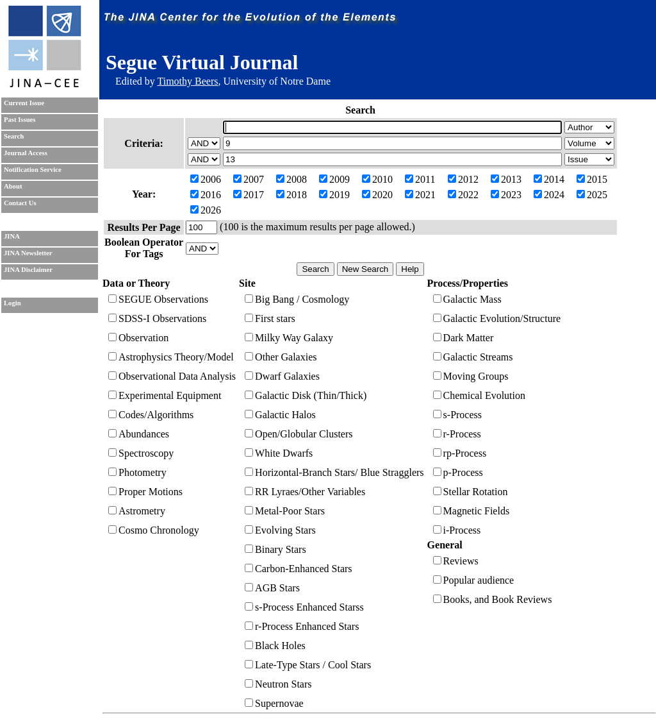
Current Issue (24, 102)
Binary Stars (275, 549)
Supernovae (274, 703)
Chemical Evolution (479, 395)
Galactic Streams (473, 356)
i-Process (457, 530)
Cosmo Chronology (153, 530)
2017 (248, 194)
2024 (549, 194)
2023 (506, 194)
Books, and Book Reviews (492, 599)
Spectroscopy (141, 453)
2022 (463, 194)
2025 (592, 194)
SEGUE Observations (158, 299)
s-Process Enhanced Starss (304, 607)
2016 (205, 194)
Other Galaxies (280, 356)
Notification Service (33, 169)
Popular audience (473, 580)
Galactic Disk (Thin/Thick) (305, 395)
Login (12, 303)
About (13, 186)
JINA (12, 236)
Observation (138, 337)
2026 (205, 210)
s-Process (457, 414)
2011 (420, 179)
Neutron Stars (278, 684)
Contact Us (20, 203)
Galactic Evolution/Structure (497, 318)
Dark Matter (463, 337)
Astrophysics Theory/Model (171, 356)
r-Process (457, 433)
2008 (291, 179)
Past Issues (19, 119)
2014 (549, 179)
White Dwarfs (279, 453)
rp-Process (460, 453)
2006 (205, 179)
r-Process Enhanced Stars (302, 626)
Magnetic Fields (471, 510)
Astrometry (136, 510)
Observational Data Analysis (172, 376)
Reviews (456, 560)
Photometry (137, 472)
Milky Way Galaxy (289, 337)
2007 (248, 179)
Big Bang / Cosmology (297, 299)
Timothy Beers (187, 81)
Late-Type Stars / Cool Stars (308, 664)
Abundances (138, 433)
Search (14, 136)
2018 (291, 194)
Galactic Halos (280, 414)
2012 (463, 179)
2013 (506, 179)
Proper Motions (145, 491)
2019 (334, 194)
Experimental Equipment (164, 395)
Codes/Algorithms (150, 414)
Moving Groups (471, 376)
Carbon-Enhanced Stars (298, 568)
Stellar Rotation (470, 491)
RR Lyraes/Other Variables (305, 491)
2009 (334, 179)
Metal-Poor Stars (285, 510)
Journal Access (25, 152)
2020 (377, 194)
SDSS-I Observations (157, 318)
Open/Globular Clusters (298, 433)
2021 (420, 194)
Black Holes (275, 645)
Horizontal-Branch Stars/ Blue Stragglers (334, 472)
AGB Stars (272, 587)
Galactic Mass (467, 299)
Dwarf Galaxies (282, 376)
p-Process (458, 472)
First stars (270, 318)
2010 (377, 179)
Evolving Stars (280, 530)
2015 (592, 179)
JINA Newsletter (28, 253)
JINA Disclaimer (28, 269)
